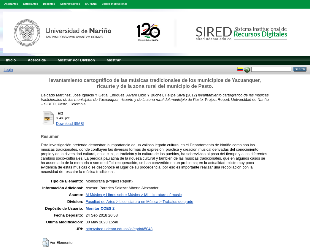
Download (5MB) (70, 123)
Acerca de (37, 60)
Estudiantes (30, 3)
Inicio (11, 60)
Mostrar (114, 60)
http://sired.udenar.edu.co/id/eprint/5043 (119, 229)
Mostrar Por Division (76, 60)
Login (8, 69)
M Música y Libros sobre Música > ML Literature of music (134, 195)
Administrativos (70, 3)
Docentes (49, 3)
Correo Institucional (114, 3)
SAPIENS (91, 3)
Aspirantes (11, 3)
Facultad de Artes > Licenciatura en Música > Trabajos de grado (139, 201)
